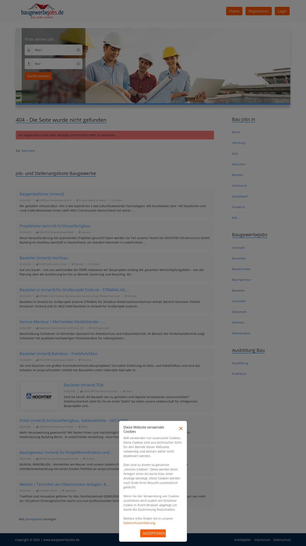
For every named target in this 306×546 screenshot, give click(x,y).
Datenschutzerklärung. (139, 523)
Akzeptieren (154, 533)
